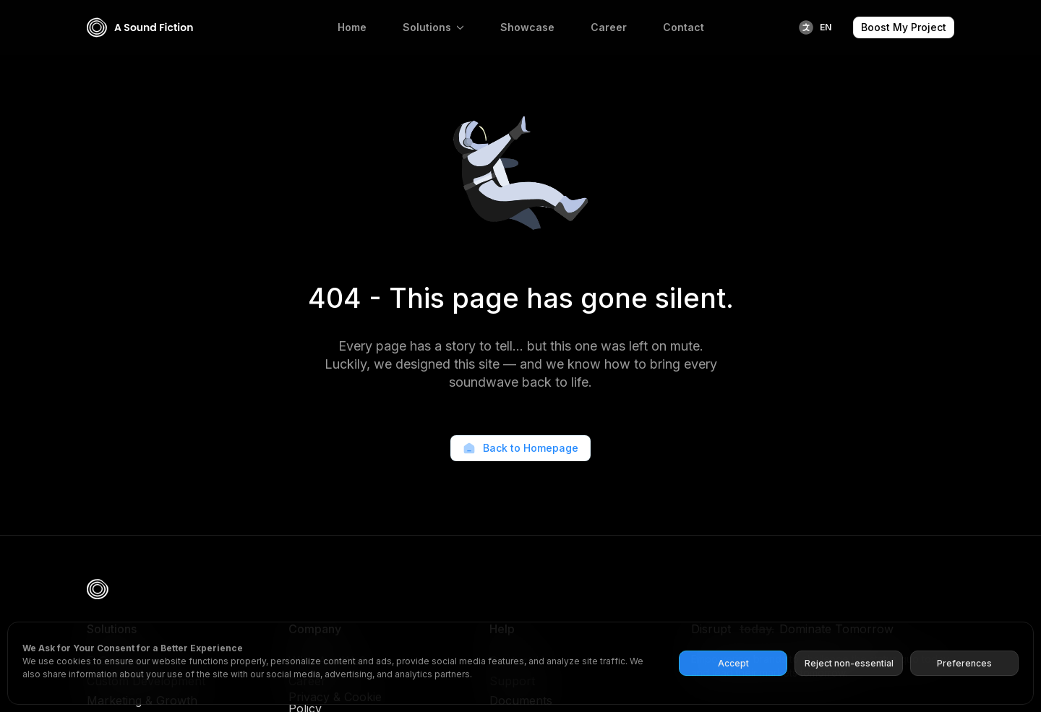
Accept (733, 663)
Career (609, 27)
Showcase (527, 27)
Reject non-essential (849, 663)
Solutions (427, 27)
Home (352, 27)
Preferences (964, 663)
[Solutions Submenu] (463, 27)
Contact (683, 27)
